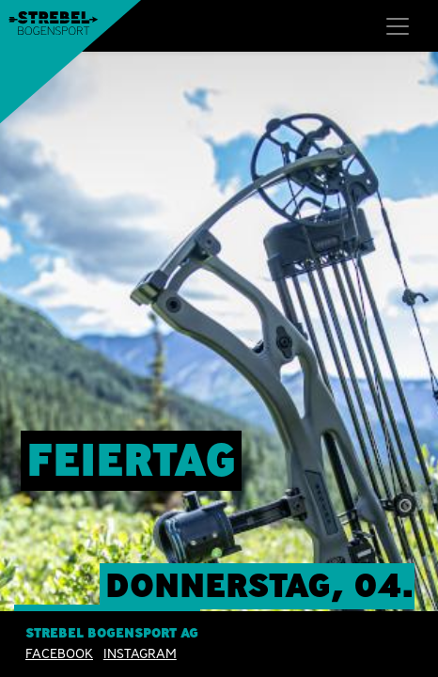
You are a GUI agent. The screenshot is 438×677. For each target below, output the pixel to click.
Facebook (59, 653)
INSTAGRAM (140, 653)
